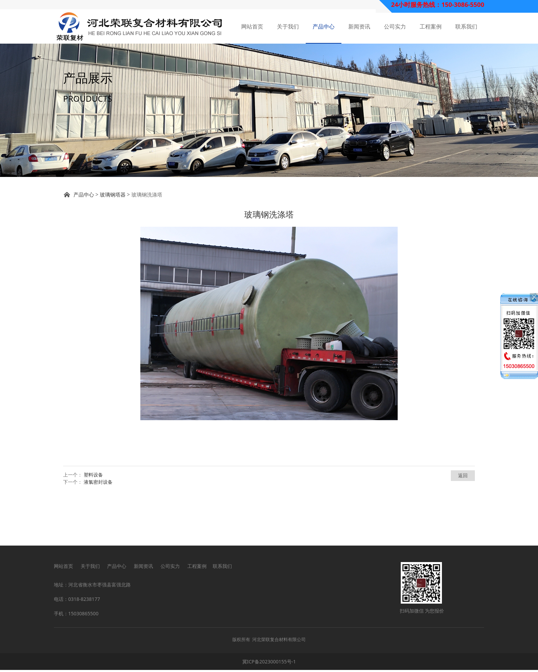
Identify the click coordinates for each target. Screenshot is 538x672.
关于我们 (288, 26)
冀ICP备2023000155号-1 (269, 663)
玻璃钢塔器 (113, 238)
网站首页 (252, 26)
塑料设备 (93, 518)
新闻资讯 (359, 26)
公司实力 (395, 26)
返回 (463, 519)
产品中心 (324, 26)
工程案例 (431, 26)
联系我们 (466, 26)
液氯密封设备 (98, 525)
